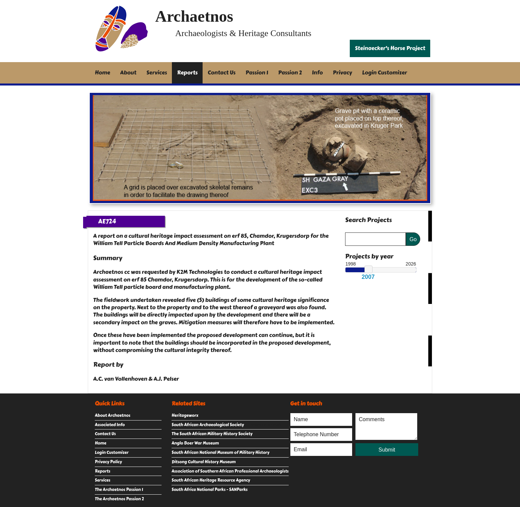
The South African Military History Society (212, 434)
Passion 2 (290, 72)
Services (157, 72)
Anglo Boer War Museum (195, 443)
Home (102, 72)
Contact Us (222, 72)
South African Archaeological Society (208, 425)
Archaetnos (194, 16)
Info (317, 72)
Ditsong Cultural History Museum (204, 462)
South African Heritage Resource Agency (211, 480)
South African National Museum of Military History (220, 453)
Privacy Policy (108, 462)
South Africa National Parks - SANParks (210, 490)
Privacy (342, 72)
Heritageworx (185, 415)
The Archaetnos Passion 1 (119, 490)
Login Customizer (384, 72)
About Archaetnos (112, 415)
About (128, 72)
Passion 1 (257, 72)
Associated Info (110, 425)
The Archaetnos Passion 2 (119, 499)
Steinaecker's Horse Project (390, 48)
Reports (187, 72)
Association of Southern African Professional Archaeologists (230, 471)
